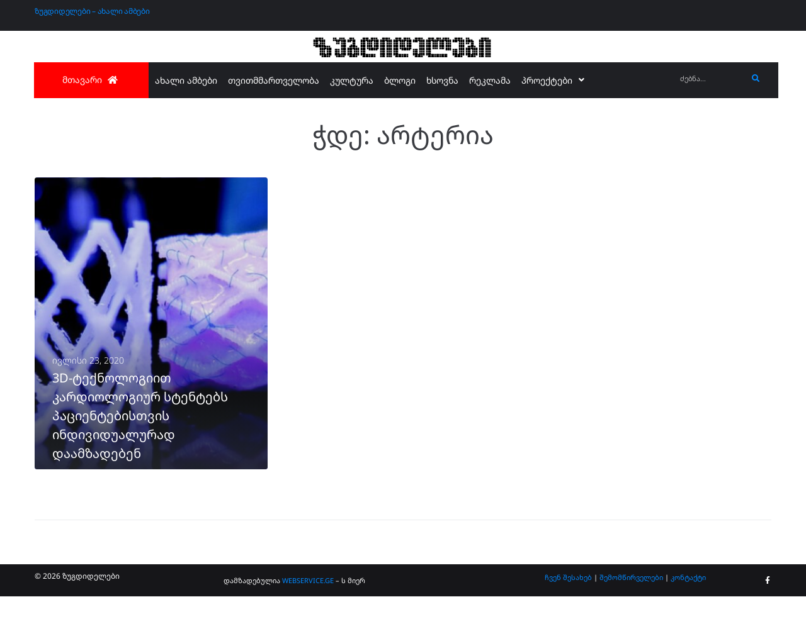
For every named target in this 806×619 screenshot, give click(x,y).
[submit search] (756, 78)
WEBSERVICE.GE (308, 603)
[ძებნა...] (710, 79)
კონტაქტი (688, 599)
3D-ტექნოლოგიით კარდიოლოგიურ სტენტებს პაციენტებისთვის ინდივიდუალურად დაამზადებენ (140, 438)
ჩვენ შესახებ (568, 599)
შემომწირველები (631, 599)
